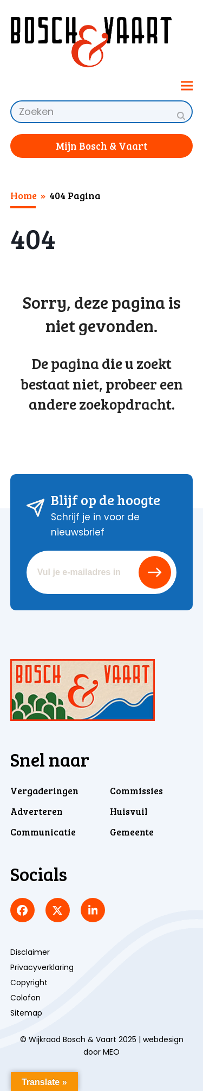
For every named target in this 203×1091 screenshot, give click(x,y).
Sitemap (26, 1012)
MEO (111, 1052)
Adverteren (36, 811)
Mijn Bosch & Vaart (101, 145)
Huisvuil (129, 811)
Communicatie (43, 832)
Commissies (136, 790)
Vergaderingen (44, 790)
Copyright (29, 982)
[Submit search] (181, 115)
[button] (187, 85)
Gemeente (132, 832)
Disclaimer (30, 952)
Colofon (25, 997)
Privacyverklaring (42, 967)
